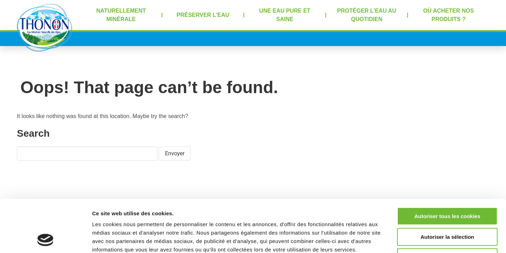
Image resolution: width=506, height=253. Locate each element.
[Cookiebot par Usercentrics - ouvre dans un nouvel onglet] (45, 239)
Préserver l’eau (203, 15)
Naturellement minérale (121, 15)
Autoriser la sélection (447, 188)
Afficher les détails (387, 239)
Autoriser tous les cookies (447, 167)
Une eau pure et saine (285, 15)
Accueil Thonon (44, 27)
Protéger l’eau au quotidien (366, 15)
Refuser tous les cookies (447, 208)
